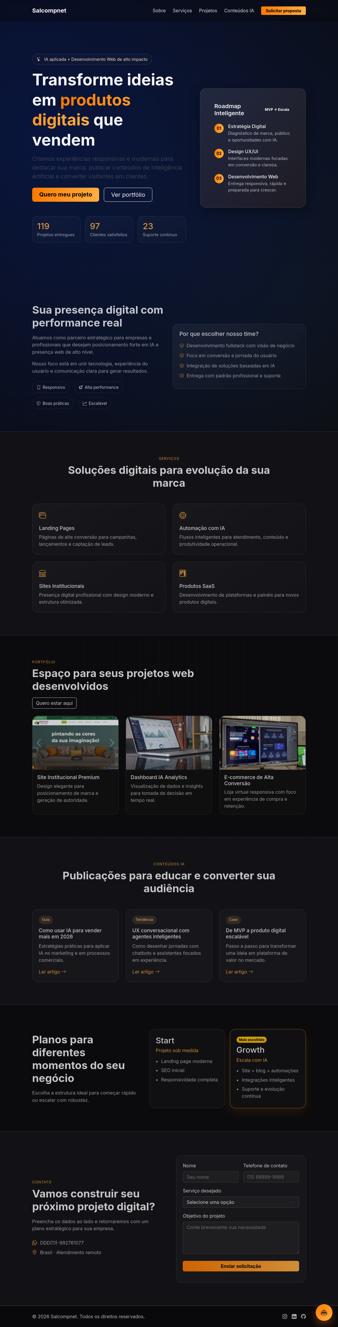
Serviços (182, 10)
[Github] (303, 1316)
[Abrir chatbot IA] (324, 1312)
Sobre (159, 10)
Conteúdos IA (239, 10)
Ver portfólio (128, 194)
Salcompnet (49, 10)
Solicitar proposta (283, 10)
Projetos (208, 10)
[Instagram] (284, 1316)
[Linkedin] (294, 1316)
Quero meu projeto (65, 194)
